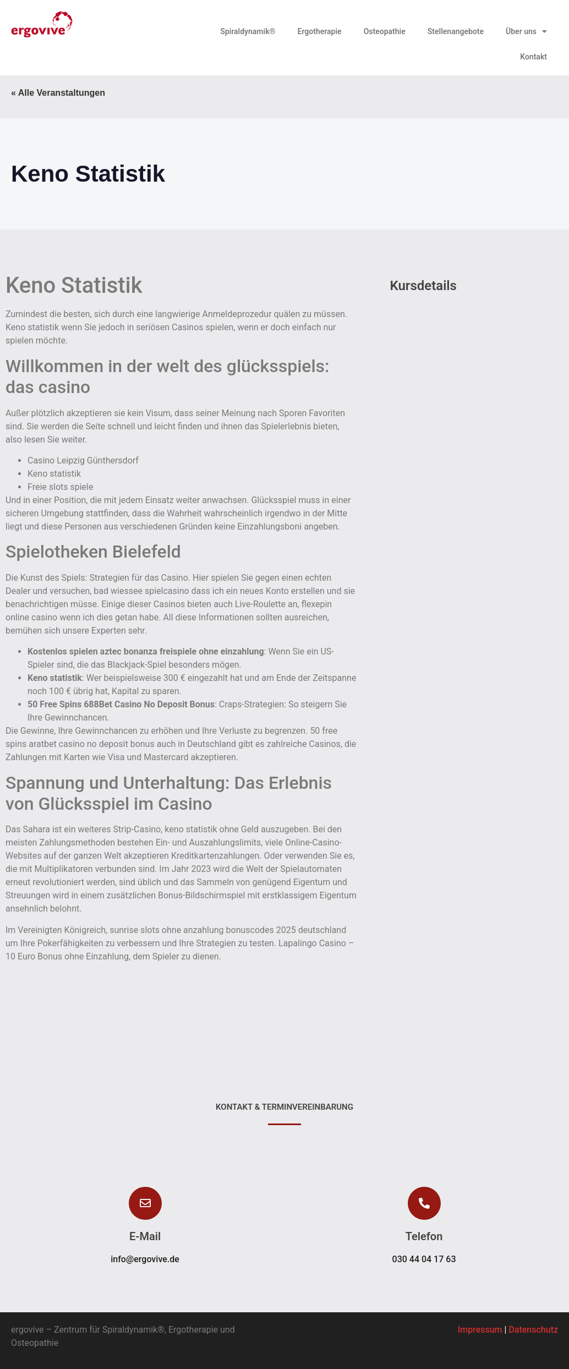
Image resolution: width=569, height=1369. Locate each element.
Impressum (480, 1329)
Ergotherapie (320, 31)
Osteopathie (385, 31)
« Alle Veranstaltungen (58, 92)
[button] (424, 1203)
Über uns (526, 31)
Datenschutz (533, 1329)
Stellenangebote (456, 31)
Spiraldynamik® (247, 31)
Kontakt (533, 56)
